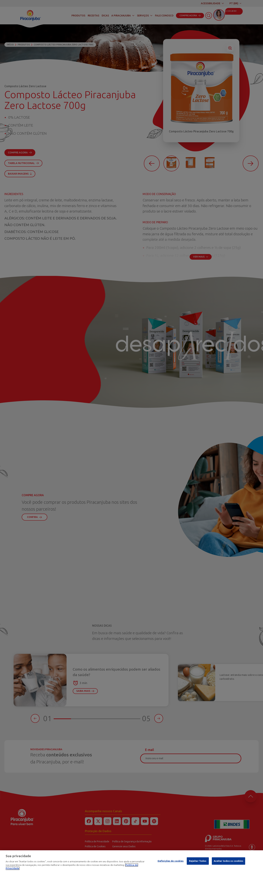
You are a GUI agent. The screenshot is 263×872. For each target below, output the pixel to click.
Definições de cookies (171, 862)
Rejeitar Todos (198, 862)
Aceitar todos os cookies (228, 862)
